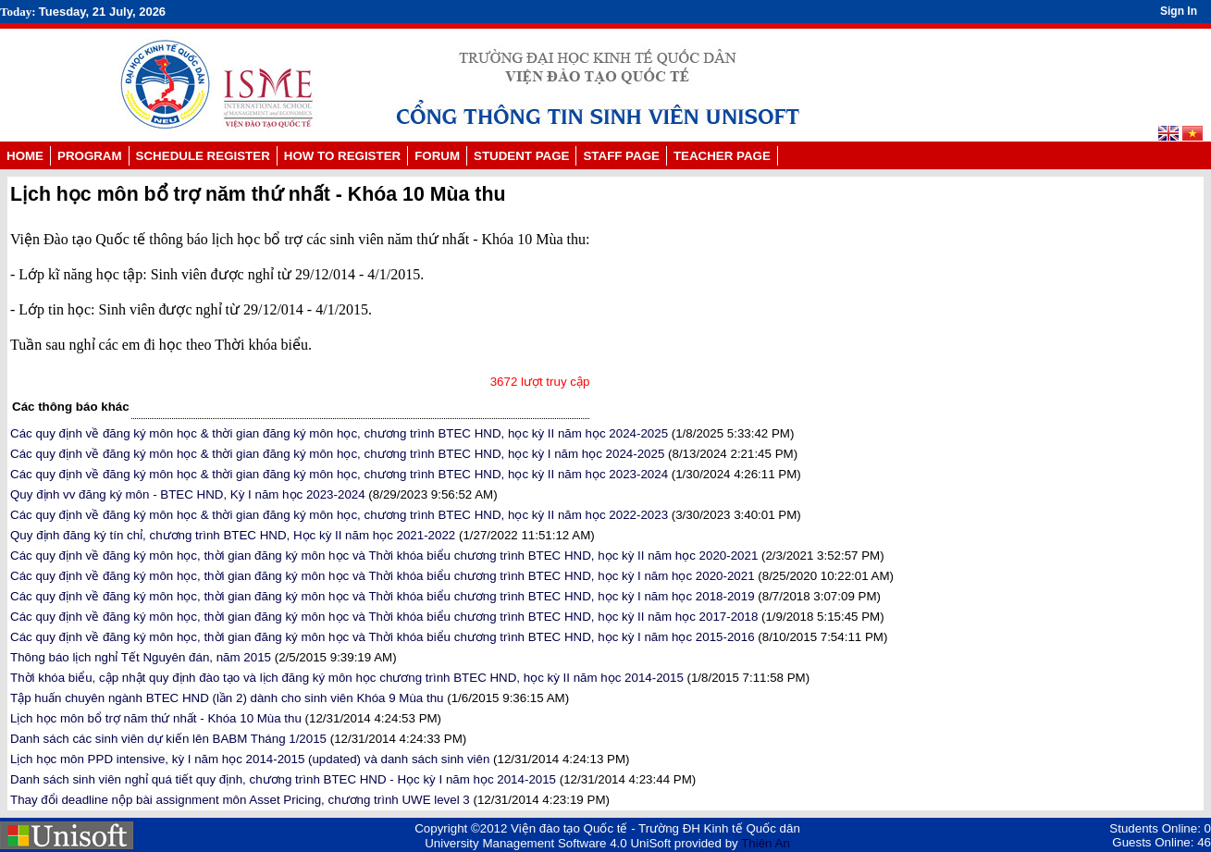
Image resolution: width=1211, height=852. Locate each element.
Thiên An (765, 843)
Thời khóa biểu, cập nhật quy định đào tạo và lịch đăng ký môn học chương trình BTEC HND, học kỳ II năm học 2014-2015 (347, 678)
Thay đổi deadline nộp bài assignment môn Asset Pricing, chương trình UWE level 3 (240, 800)
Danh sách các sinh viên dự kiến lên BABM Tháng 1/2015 (168, 739)
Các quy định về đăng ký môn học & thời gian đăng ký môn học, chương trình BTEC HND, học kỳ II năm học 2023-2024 (339, 474)
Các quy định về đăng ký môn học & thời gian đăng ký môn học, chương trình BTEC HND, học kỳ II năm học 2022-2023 (339, 515)
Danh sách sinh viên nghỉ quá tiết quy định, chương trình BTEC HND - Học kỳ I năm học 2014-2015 (283, 779)
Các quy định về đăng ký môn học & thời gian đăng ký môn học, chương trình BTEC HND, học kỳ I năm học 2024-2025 (337, 454)
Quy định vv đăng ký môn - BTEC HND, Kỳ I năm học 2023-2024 (187, 494)
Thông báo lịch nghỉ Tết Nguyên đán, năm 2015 (140, 657)
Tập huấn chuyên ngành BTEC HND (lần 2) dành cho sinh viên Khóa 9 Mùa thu (227, 698)
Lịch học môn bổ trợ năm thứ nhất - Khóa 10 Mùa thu (156, 718)
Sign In (1178, 11)
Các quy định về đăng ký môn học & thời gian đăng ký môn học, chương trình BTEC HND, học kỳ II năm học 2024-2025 (339, 433)
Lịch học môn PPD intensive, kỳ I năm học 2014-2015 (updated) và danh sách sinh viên (249, 759)
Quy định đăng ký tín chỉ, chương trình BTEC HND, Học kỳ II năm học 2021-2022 (232, 535)
